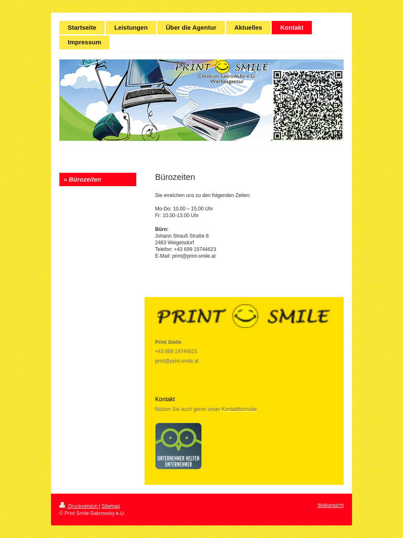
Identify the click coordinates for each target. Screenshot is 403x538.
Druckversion (79, 506)
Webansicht (331, 505)
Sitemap (111, 506)
